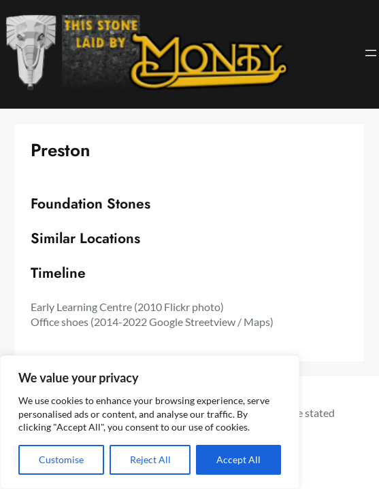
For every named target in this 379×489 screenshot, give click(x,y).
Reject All (150, 459)
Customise (61, 459)
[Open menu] (371, 53)
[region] (149, 422)
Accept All (238, 459)
